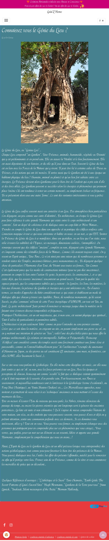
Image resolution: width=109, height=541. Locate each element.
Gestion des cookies (87, 537)
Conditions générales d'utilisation (42, 537)
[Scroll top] (103, 535)
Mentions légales (21, 537)
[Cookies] (6, 534)
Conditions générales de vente (67, 537)
